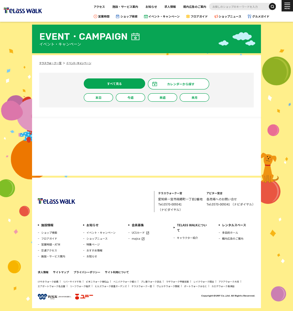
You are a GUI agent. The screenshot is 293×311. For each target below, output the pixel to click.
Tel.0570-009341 (170, 204)
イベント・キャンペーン (164, 16)
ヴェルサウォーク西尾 (168, 286)
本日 (98, 97)
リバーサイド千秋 (72, 281)
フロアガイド (199, 16)
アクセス (99, 7)
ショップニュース (230, 16)
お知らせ (151, 7)
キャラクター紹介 (187, 238)
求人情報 (170, 7)
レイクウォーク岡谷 (203, 281)
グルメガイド (260, 16)
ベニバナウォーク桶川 (124, 281)
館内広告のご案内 (194, 7)
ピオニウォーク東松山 (97, 281)
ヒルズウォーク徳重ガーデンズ (111, 286)
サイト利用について (117, 272)
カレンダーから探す (181, 84)
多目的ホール (230, 232)
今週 (130, 97)
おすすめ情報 (94, 250)
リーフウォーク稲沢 (80, 286)
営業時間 (103, 16)
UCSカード (138, 232)
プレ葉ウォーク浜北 (151, 281)
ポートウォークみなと (195, 286)
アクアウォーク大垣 (229, 281)
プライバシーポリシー (87, 272)
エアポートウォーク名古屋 (51, 286)
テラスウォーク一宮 (141, 286)
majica (136, 238)
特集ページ (93, 244)
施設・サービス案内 (125, 7)
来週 (162, 97)
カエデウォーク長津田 (223, 286)
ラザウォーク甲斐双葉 (177, 281)
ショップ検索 (129, 16)
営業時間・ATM (50, 244)
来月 (195, 97)
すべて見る (114, 83)
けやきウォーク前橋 (48, 281)
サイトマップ (61, 272)
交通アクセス (49, 250)
